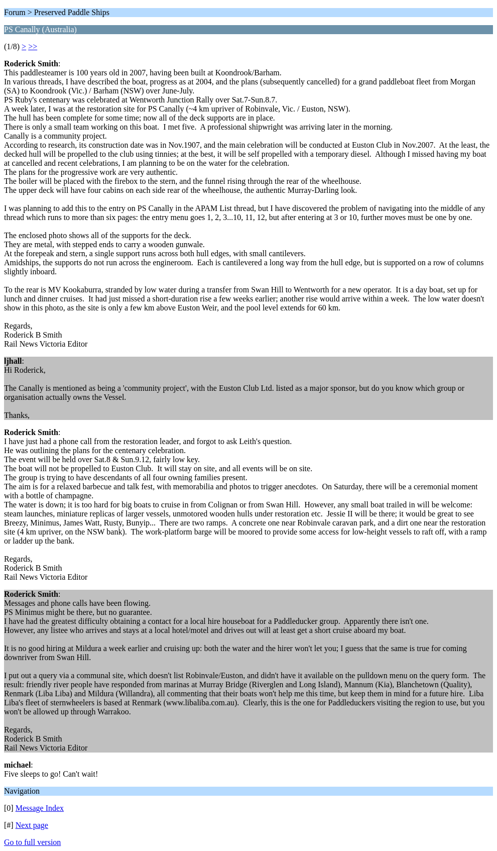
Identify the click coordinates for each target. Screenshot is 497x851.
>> (32, 46)
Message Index (40, 808)
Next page (32, 825)
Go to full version (32, 842)
